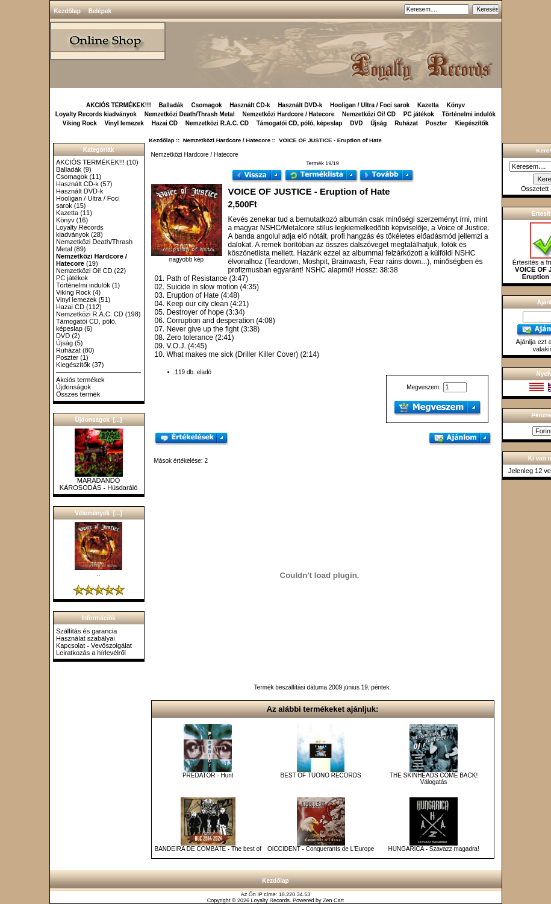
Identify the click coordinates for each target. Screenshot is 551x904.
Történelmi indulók (469, 114)
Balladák (171, 105)
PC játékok (418, 114)
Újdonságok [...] (98, 419)
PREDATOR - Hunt (208, 775)
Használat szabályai (85, 638)
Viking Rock (80, 123)
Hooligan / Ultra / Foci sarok (369, 105)
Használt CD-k (249, 105)
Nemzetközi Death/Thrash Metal (190, 114)
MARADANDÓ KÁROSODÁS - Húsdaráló (99, 481)
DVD (356, 123)
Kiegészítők (472, 123)
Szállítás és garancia (86, 631)
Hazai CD (165, 123)
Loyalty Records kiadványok (96, 114)
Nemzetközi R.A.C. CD (217, 123)
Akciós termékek (80, 379)
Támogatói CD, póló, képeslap (300, 123)
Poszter (436, 123)
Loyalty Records (270, 900)
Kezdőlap (67, 11)
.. (98, 570)
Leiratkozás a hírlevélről (91, 652)
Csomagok (206, 105)
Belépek (100, 11)
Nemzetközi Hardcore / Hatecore (226, 140)
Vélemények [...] (98, 513)
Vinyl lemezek (124, 123)
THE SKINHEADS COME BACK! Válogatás (434, 778)
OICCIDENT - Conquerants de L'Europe (320, 849)
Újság (378, 123)
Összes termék (78, 394)
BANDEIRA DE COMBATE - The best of (207, 849)
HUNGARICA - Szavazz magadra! (433, 849)
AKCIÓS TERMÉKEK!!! (118, 105)
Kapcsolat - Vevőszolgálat (94, 645)
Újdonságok (73, 387)
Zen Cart (333, 900)
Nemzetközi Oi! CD (369, 114)
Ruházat (406, 123)
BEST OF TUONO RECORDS (321, 775)
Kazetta (428, 105)
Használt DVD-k (300, 105)
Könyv (455, 105)
